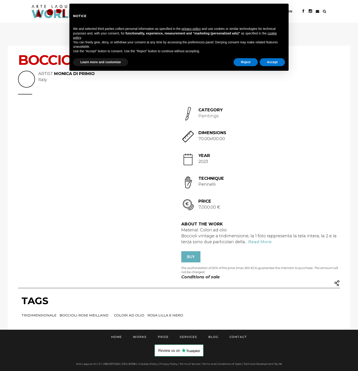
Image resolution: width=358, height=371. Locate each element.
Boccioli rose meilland (84, 315)
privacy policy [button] (191, 29)
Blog (213, 337)
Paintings (208, 115)
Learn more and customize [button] (100, 62)
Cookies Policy (148, 364)
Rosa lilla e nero (165, 315)
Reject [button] (245, 62)
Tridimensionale (39, 315)
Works (140, 337)
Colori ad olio (129, 315)
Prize (163, 337)
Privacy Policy (168, 364)
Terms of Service (189, 364)
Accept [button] (272, 62)
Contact (238, 337)
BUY (191, 257)
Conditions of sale (200, 277)
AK (280, 364)
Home (116, 337)
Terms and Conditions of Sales (221, 364)
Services (188, 337)
